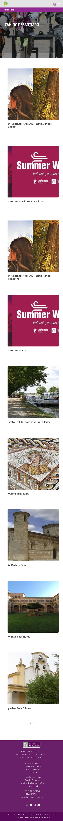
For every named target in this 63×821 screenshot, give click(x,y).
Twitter (35, 804)
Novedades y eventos (33, 763)
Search (54, 4)
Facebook (31, 804)
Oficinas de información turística (33, 783)
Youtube (38, 804)
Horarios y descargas (33, 777)
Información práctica (33, 766)
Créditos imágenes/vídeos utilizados (37, 817)
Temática (33, 772)
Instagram (27, 804)
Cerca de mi (33, 786)
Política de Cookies (49, 814)
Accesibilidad (19, 817)
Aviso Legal (22, 814)
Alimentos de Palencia (33, 769)
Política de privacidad (35, 814)
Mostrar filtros (9, 10)
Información (12, 814)
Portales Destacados (33, 780)
